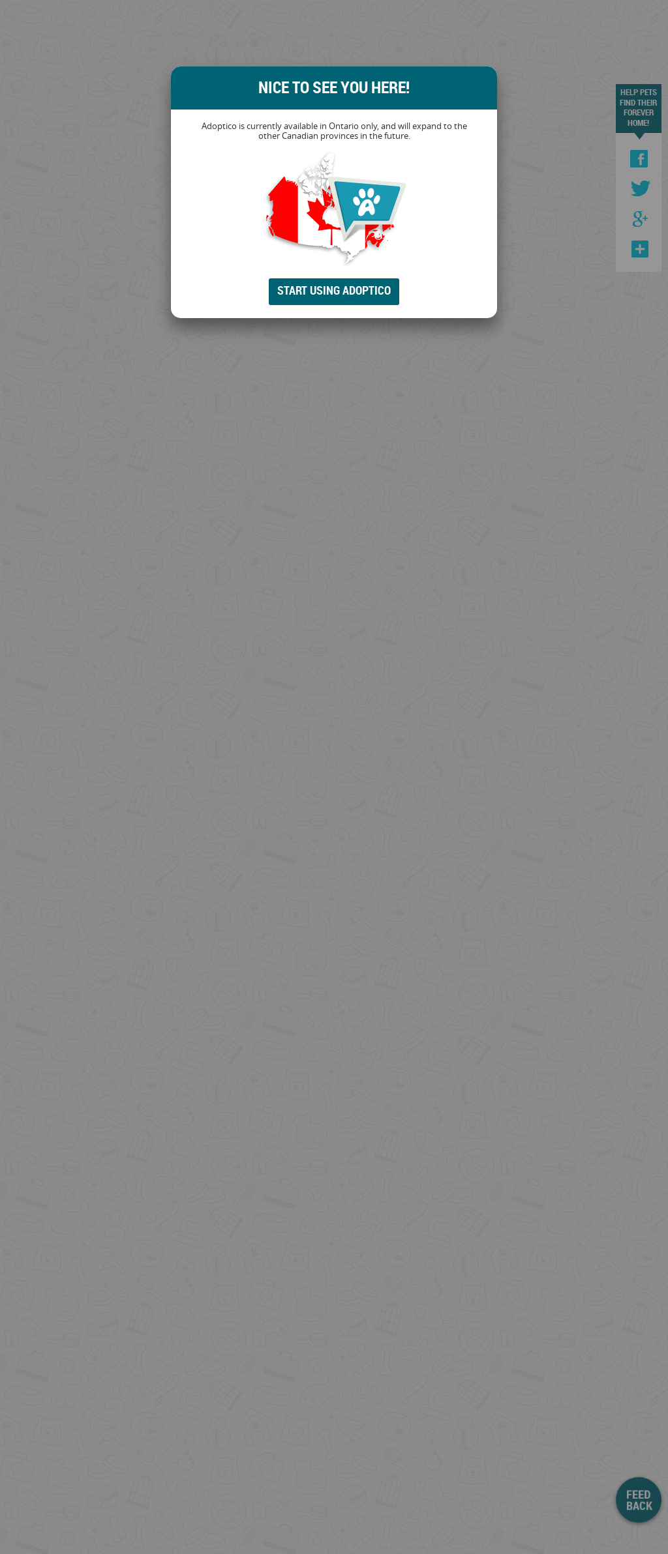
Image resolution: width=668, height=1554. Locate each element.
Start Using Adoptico (334, 290)
